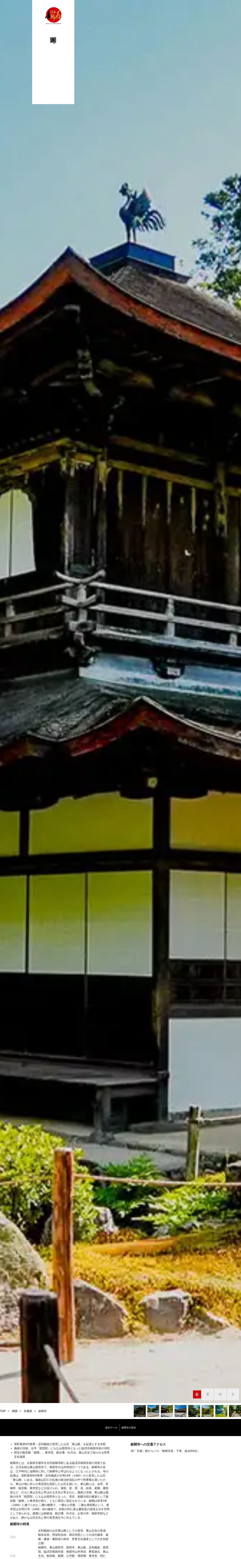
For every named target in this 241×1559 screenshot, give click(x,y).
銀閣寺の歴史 (140, 1427)
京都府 (28, 1411)
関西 (15, 1411)
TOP (3, 1411)
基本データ (100, 1427)
